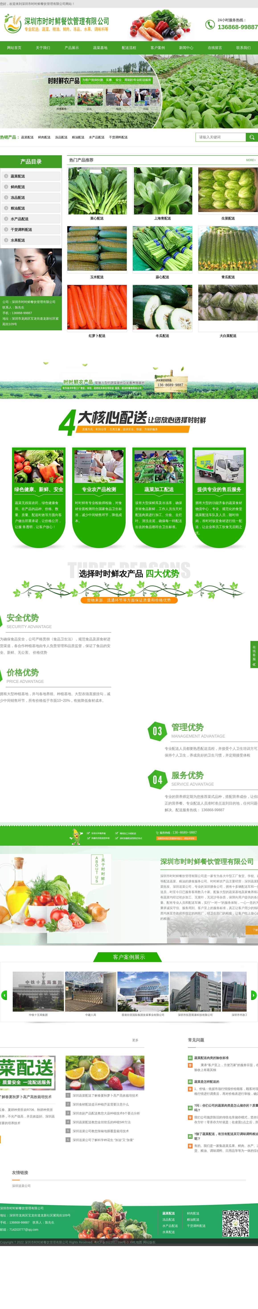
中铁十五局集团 (38, 1015)
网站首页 (14, 48)
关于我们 (43, 48)
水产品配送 (96, 137)
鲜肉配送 (44, 137)
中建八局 (90, 1015)
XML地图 (135, 1248)
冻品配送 (61, 137)
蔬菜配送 (27, 137)
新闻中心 (186, 48)
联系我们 (243, 48)
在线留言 (215, 48)
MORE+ (251, 160)
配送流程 (129, 48)
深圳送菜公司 (21, 1210)
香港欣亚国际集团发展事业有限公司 (143, 1015)
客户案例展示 (129, 957)
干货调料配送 (118, 137)
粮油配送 (78, 137)
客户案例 (158, 48)
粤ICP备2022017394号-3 (111, 1248)
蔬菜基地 (100, 48)
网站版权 (149, 1248)
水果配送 (18, 240)
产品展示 (72, 48)
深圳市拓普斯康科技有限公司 (195, 1015)
